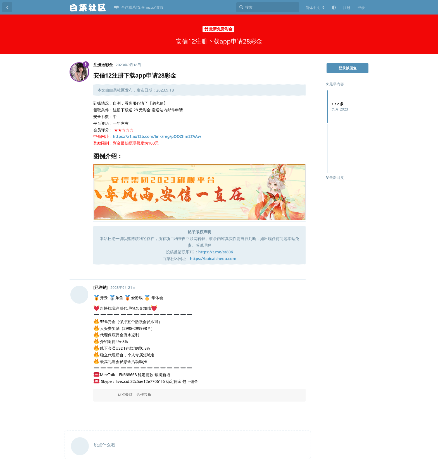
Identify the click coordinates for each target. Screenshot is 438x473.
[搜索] (267, 7)
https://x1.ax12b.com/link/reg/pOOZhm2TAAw (157, 136)
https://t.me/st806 (215, 251)
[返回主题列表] (7, 7)
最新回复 (335, 177)
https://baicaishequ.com (213, 258)
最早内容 (335, 84)
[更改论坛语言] (315, 8)
